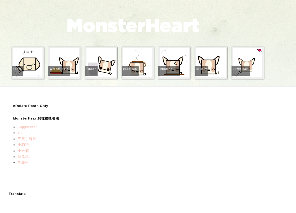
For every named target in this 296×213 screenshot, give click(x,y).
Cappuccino (28, 127)
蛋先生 (23, 162)
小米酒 (23, 151)
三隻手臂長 (27, 139)
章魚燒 (23, 157)
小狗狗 (23, 145)
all (20, 133)
